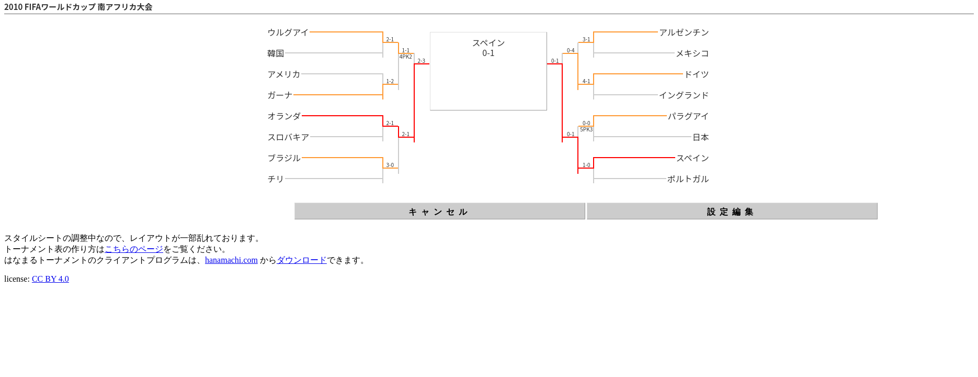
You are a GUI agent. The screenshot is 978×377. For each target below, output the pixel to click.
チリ (275, 178)
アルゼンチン (684, 32)
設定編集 (732, 211)
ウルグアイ (288, 32)
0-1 (488, 52)
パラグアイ (688, 115)
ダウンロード (302, 260)
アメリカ (283, 74)
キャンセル (439, 211)
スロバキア (288, 136)
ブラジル (284, 157)
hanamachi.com (231, 260)
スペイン (488, 42)
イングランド (684, 94)
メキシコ (692, 53)
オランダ (284, 115)
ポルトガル (688, 178)
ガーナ (279, 94)
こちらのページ (134, 249)
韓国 (275, 53)
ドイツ (696, 74)
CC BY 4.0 (50, 278)
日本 (700, 136)
